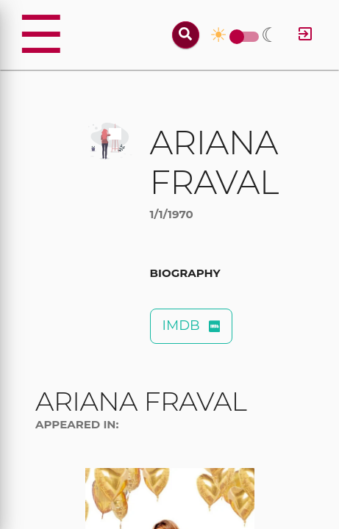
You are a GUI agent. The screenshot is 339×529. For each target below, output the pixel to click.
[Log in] (305, 35)
